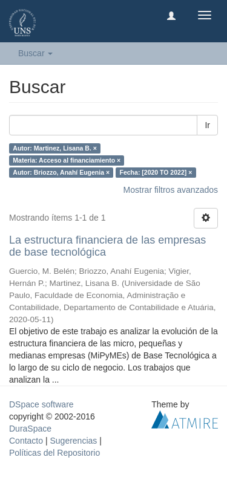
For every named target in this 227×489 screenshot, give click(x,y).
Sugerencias (73, 440)
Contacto (26, 440)
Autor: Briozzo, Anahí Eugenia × (61, 172)
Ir (207, 125)
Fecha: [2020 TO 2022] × (156, 172)
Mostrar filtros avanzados (170, 190)
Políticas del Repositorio (54, 453)
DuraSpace (30, 428)
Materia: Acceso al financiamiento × (66, 160)
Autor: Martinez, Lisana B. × (55, 148)
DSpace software (41, 404)
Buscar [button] (35, 53)
